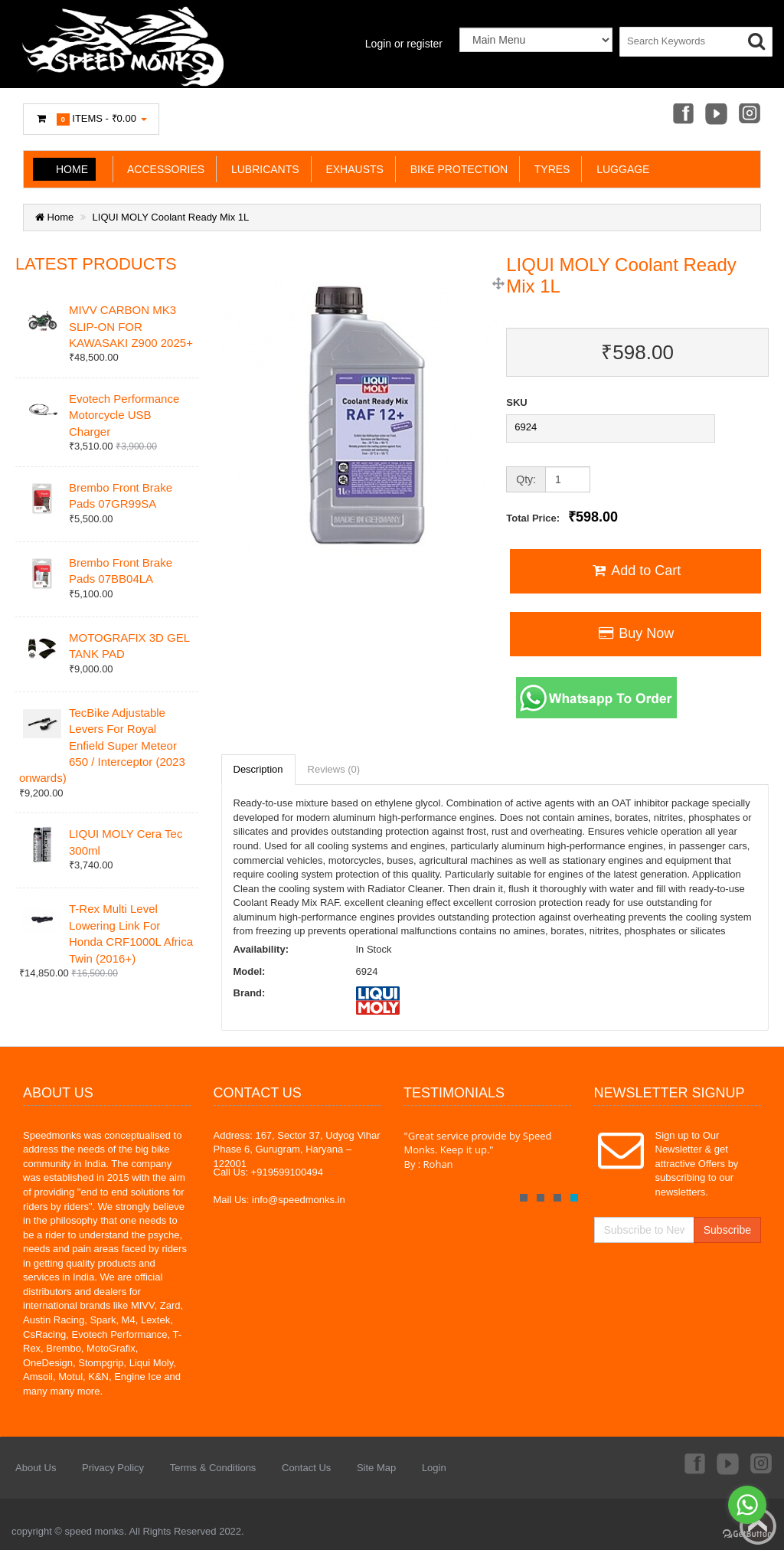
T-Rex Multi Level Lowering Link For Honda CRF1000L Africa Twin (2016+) (131, 933)
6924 (525, 427)
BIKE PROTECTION (456, 169)
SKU (516, 402)
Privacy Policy (113, 1467)
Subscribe (727, 1230)
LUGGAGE (619, 169)
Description (258, 769)
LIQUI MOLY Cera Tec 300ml (125, 841)
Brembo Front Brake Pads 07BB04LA (120, 570)
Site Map (376, 1467)
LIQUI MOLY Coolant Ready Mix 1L (171, 217)
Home (72, 169)
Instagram (750, 114)
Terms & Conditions (213, 1467)
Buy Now (635, 633)
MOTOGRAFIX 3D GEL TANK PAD (129, 645)
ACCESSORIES (163, 169)
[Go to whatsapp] (747, 1505)
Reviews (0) (334, 769)
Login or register (404, 44)
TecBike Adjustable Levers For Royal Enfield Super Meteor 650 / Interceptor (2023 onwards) (102, 745)
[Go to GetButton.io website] (747, 1534)
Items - (91, 119)
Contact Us (306, 1467)
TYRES (549, 169)
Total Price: (562, 517)
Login (434, 1467)
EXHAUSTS (352, 169)
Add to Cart (635, 570)
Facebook (682, 114)
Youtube (715, 114)
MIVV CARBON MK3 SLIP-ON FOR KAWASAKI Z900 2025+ (131, 326)
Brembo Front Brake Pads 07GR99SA (120, 495)
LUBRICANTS (262, 169)
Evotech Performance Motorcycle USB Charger (124, 415)
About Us (35, 1467)
